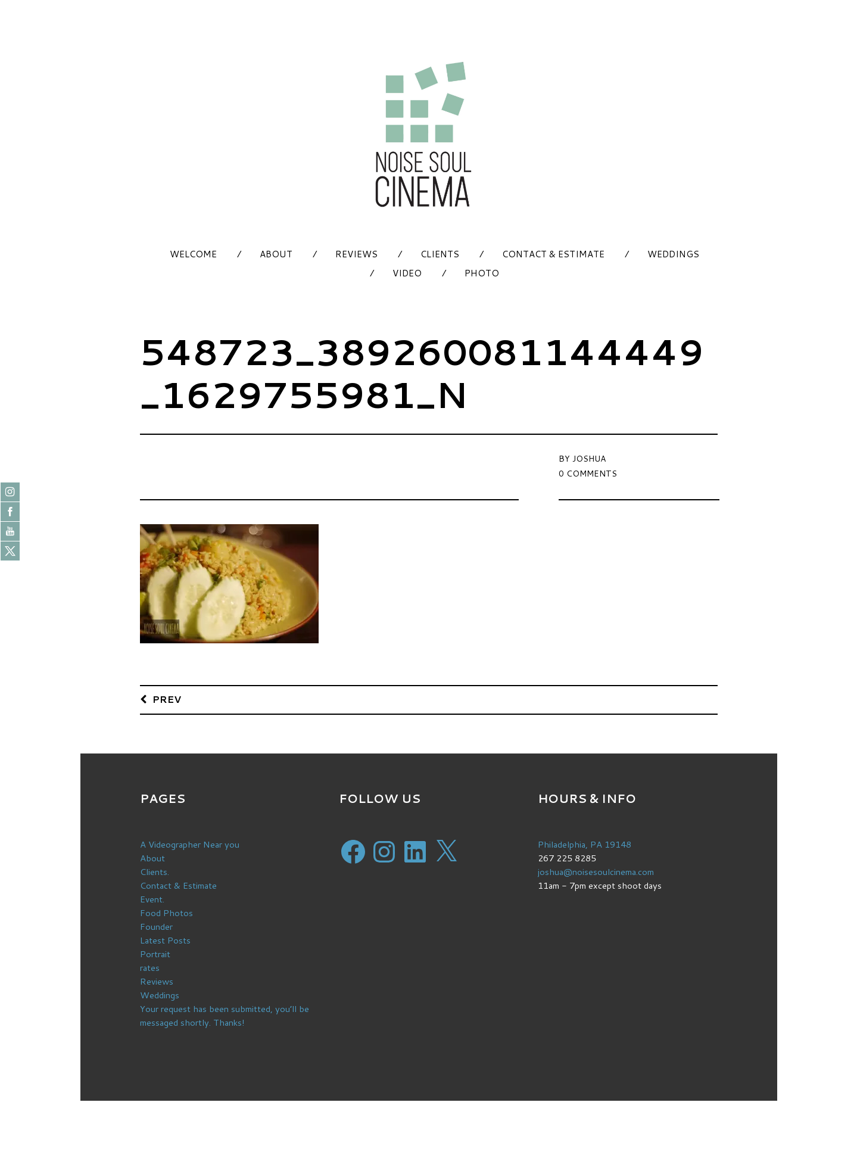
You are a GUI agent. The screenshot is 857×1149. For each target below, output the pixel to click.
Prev (166, 699)
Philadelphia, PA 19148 (584, 844)
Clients (439, 254)
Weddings (673, 254)
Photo (482, 273)
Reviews (356, 254)
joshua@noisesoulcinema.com (596, 871)
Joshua (589, 459)
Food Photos (166, 913)
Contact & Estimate (553, 254)
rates (150, 967)
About (276, 254)
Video (407, 273)
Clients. (154, 871)
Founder (156, 926)
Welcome (193, 254)
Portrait (155, 954)
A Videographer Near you (189, 844)
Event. (152, 899)
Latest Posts (165, 940)
